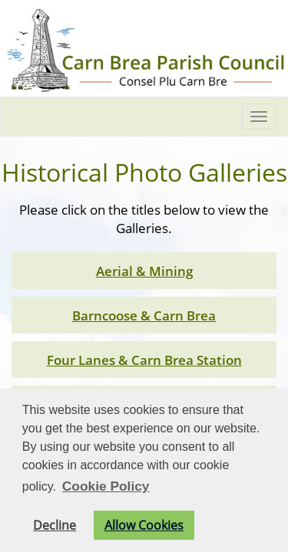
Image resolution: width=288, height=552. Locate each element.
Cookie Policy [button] (106, 486)
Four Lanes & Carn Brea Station (144, 359)
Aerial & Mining (144, 270)
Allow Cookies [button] (144, 525)
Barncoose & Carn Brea (144, 315)
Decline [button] (54, 525)
